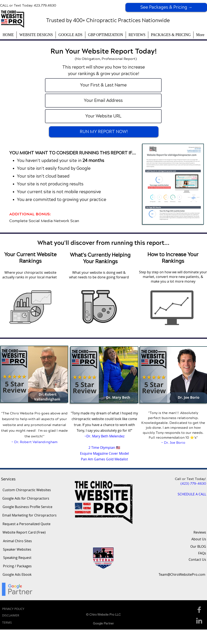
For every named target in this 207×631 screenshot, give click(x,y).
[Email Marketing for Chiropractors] (29, 515)
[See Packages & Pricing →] (166, 7)
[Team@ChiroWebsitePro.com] (182, 574)
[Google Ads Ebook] (17, 574)
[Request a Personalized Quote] (26, 524)
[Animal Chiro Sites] (17, 541)
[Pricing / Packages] (17, 566)
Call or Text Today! (190, 479)
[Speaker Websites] (17, 549)
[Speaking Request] (17, 557)
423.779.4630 (45, 5)
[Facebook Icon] (199, 609)
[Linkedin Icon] (199, 620)
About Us (198, 539)
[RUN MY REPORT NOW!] (103, 131)
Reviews (199, 532)
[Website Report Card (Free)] (24, 532)
